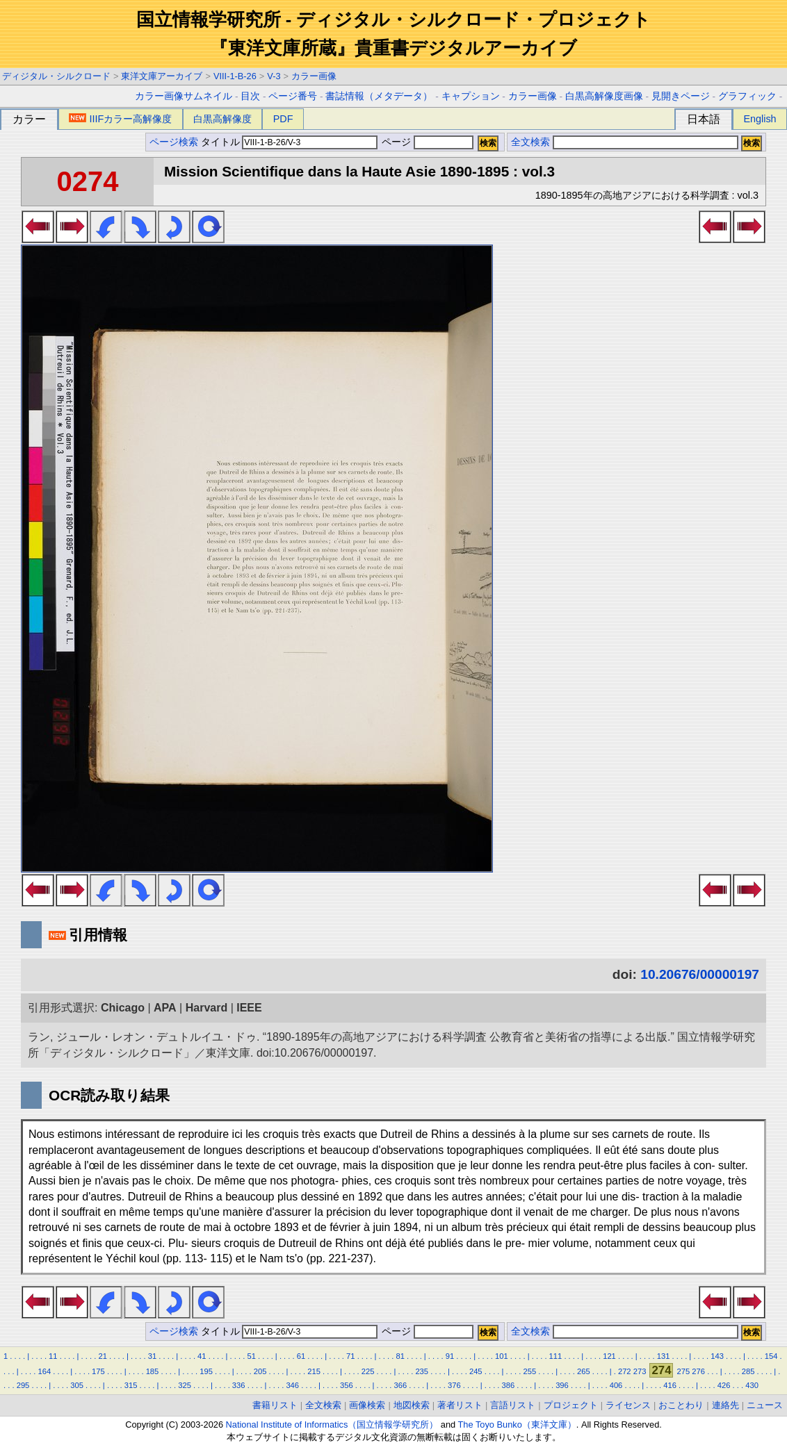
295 (23, 1385)
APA (165, 1008)
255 (529, 1371)
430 (751, 1385)
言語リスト (512, 1405)
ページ (426, 142)
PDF (283, 118)
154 (771, 1356)
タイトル (289, 142)
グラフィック (747, 96)
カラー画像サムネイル (183, 96)
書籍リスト (275, 1405)
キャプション (470, 96)
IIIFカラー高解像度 (120, 118)
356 (346, 1385)
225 (368, 1371)
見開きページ (680, 96)
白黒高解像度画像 (604, 96)
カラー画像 (313, 76)
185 (152, 1371)
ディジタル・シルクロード (56, 76)
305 (76, 1385)
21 (102, 1356)
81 (400, 1356)
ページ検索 (173, 142)
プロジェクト (571, 1405)
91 (450, 1356)
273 (640, 1371)
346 (292, 1385)
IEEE (248, 1008)
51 (251, 1356)
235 (421, 1371)
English (759, 118)
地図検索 (412, 1405)
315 (131, 1385)
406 (616, 1385)
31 (152, 1356)
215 (314, 1371)
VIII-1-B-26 (235, 76)
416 (669, 1385)
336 (238, 1385)
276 (698, 1371)
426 (724, 1385)
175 (98, 1371)
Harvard (206, 1008)
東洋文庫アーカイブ (161, 76)
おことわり (681, 1405)
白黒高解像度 (222, 118)
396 (562, 1385)
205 (260, 1371)
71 (350, 1356)
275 (683, 1371)
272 (624, 1371)
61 (301, 1356)
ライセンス (628, 1405)
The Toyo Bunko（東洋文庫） (517, 1424)
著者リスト (459, 1405)
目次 (250, 96)
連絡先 (725, 1405)
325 (184, 1385)
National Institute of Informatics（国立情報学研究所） (332, 1424)
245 (475, 1371)
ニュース (765, 1405)
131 (663, 1356)
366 (400, 1385)
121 (609, 1356)
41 (201, 1356)
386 (508, 1385)
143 (717, 1356)
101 (501, 1356)
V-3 (273, 76)
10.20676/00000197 (699, 974)
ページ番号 (292, 96)
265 (583, 1371)
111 (555, 1356)
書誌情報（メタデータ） (378, 96)
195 (206, 1371)
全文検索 (530, 142)
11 (53, 1356)
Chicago (123, 1008)
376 (454, 1385)
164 (44, 1371)
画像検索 (367, 1405)
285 (748, 1371)
